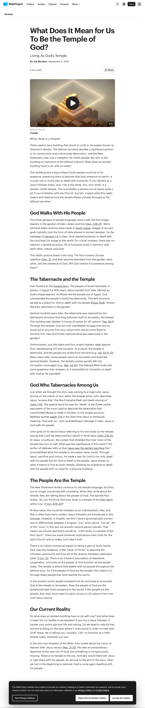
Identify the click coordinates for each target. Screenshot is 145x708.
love (92, 325)
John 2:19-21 (105, 435)
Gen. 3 (46, 259)
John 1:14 (36, 404)
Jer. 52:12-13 (105, 352)
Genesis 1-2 (51, 236)
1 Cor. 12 (43, 558)
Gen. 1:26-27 (93, 224)
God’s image (82, 228)
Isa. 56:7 (108, 321)
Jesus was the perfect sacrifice (86, 448)
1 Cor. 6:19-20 (53, 504)
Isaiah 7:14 (56, 416)
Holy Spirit (106, 499)
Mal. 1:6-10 (70, 365)
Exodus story (61, 286)
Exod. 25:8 (97, 302)
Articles (9, 14)
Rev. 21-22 (69, 647)
